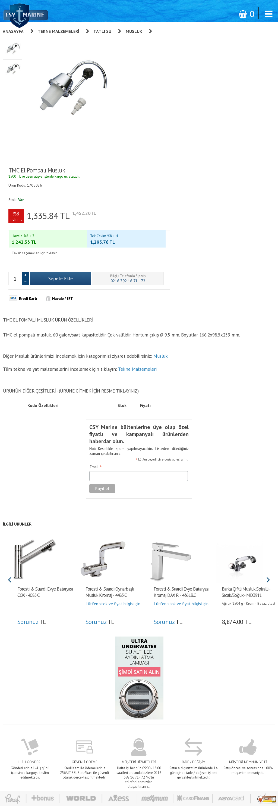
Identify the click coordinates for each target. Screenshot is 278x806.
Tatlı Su (102, 31)
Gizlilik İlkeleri (136, 703)
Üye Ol (176, 673)
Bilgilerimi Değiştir (185, 711)
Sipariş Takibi (135, 695)
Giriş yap (177, 680)
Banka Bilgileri (136, 718)
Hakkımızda (134, 680)
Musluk (134, 31)
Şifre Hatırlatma (183, 695)
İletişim (130, 726)
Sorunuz (30, 475)
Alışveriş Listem (183, 703)
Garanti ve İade (137, 673)
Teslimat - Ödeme (138, 711)
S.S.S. (129, 733)
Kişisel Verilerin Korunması (145, 688)
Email (92, 321)
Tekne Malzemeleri (58, 31)
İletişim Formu (182, 718)
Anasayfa (13, 31)
